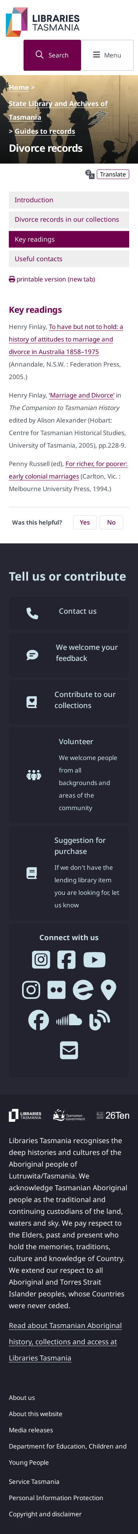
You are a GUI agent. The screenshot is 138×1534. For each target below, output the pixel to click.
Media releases (31, 1430)
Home (19, 87)
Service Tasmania (34, 1481)
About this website (36, 1413)
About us (22, 1397)
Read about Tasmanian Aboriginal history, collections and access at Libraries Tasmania (65, 1341)
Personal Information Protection (56, 1497)
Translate (113, 174)
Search (52, 55)
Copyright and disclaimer (45, 1514)
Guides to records (45, 131)
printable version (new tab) (52, 279)
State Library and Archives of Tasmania (58, 106)
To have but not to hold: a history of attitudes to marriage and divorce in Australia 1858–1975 (66, 339)
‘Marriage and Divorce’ (81, 395)
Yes (85, 522)
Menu (107, 55)
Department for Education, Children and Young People (68, 1454)
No (111, 522)
